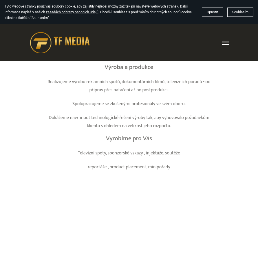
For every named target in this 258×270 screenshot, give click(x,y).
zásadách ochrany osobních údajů (72, 12)
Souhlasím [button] (240, 12)
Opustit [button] (212, 12)
